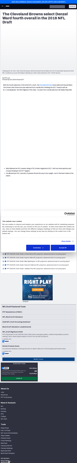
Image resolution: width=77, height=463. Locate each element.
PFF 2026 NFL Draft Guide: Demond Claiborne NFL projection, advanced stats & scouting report (35, 196)
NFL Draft (4, 350)
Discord (6, 438)
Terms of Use (27, 453)
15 (56, 147)
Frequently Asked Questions (10, 419)
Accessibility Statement (43, 453)
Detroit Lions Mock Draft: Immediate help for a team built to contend (25, 167)
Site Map (4, 453)
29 (27, 149)
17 (62, 147)
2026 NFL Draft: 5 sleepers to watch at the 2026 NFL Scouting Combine (26, 174)
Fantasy (3, 342)
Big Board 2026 (6, 382)
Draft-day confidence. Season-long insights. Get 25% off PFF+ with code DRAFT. (39, 2)
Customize (38, 247)
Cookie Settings (59, 453)
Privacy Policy (14, 453)
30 (30, 149)
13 (50, 147)
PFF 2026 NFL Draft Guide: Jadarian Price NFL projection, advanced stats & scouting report (34, 200)
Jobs (2, 323)
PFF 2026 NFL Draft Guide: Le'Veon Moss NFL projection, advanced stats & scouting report (34, 185)
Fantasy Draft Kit (6, 377)
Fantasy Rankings (7, 379)
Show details (66, 241)
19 (68, 147)
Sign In (72, 6)
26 (19, 149)
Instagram (7, 430)
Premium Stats (5, 369)
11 (45, 147)
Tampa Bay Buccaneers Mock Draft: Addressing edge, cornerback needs (27, 170)
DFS (2, 345)
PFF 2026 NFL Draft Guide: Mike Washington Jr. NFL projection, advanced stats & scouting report (36, 192)
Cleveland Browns (46, 85)
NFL (2, 337)
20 (71, 147)
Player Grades (5, 367)
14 (53, 147)
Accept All (62, 247)
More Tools (38, 290)
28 (25, 149)
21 (4, 149)
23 (10, 149)
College (3, 347)
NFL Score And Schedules (9, 364)
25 (16, 149)
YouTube (7, 433)
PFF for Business (6, 328)
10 (42, 147)
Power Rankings (6, 372)
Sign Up (19, 309)
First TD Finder (5, 361)
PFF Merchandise (6, 407)
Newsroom (4, 326)
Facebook (7, 435)
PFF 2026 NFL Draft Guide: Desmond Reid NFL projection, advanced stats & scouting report (34, 181)
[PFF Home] (7, 6)
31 (33, 149)
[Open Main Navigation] (2, 6)
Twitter (6, 428)
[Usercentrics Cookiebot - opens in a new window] (66, 213)
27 (22, 149)
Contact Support (6, 416)
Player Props (5, 359)
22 (7, 149)
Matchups (4, 374)
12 (47, 147)
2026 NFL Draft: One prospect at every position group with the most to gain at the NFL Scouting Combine (38, 178)
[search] (57, 6)
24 (13, 149)
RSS (5, 443)
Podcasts (7, 440)
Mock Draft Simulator (8, 384)
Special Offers (5, 405)
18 (65, 147)
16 (59, 147)
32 (36, 149)
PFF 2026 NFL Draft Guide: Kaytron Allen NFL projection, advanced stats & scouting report (33, 189)
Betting (3, 340)
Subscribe (4, 402)
